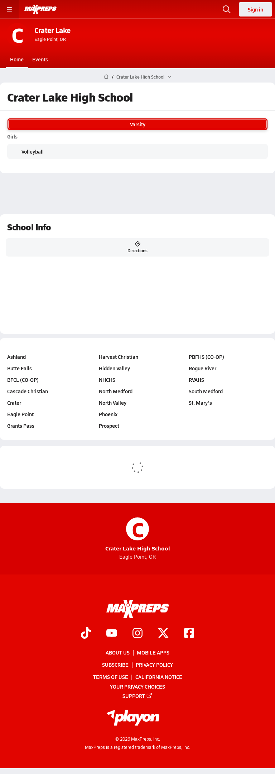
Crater (14, 402)
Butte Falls (19, 368)
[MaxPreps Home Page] (106, 77)
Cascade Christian (27, 391)
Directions (137, 247)
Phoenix (108, 414)
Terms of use (110, 677)
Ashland (16, 356)
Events (40, 59)
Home (17, 59)
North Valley (112, 402)
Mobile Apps (153, 652)
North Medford (115, 391)
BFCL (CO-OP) (23, 379)
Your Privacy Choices (137, 686)
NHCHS (107, 379)
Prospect (109, 425)
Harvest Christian (118, 356)
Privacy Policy (154, 664)
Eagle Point (20, 414)
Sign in (255, 9)
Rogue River (202, 368)
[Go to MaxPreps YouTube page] (111, 633)
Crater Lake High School (137, 534)
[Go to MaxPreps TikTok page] (86, 633)
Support (137, 695)
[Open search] (226, 9)
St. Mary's (200, 402)
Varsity (137, 124)
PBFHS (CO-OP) (206, 356)
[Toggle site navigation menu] (9, 9)
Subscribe (115, 664)
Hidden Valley (114, 368)
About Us (118, 652)
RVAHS (196, 379)
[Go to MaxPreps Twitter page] (163, 633)
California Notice (158, 677)
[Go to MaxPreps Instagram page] (137, 633)
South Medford (206, 391)
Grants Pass (20, 425)
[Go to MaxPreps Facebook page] (189, 633)
